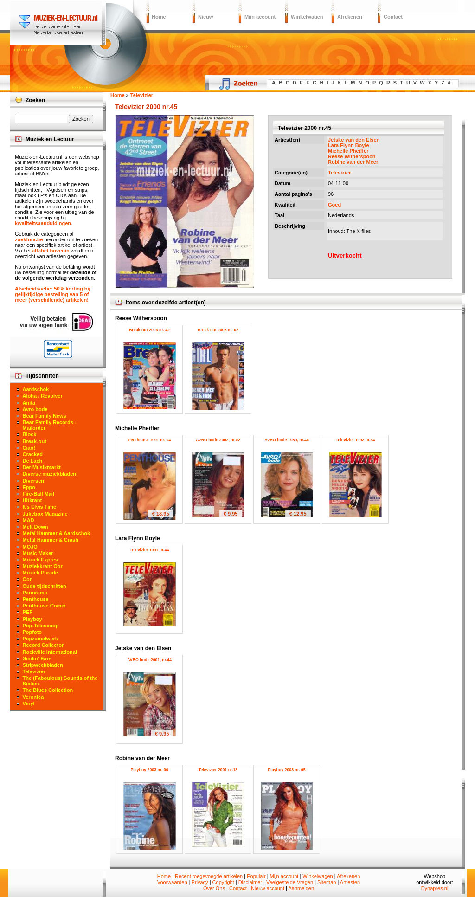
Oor (27, 579)
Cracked (33, 454)
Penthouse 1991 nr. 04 (149, 440)
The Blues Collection (48, 690)
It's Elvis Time (40, 507)
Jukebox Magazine (45, 513)
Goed (334, 204)
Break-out (34, 441)
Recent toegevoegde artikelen (209, 876)
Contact (393, 16)
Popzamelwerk (40, 638)
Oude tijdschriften (44, 586)
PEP (28, 612)
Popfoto (32, 632)
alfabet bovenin (51, 250)
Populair (256, 876)
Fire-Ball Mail (38, 494)
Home (159, 16)
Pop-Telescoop (41, 625)
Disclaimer (250, 882)
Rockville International (50, 652)
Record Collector (43, 645)
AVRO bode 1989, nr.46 (286, 440)
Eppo (29, 487)
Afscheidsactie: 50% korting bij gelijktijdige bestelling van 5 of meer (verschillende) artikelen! (52, 294)
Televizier (339, 172)
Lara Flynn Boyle (348, 145)
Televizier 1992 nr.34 (355, 440)
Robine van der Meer (353, 162)
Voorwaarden (172, 882)
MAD (28, 520)
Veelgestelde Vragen (289, 882)
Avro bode (35, 409)
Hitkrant (32, 500)
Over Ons (214, 888)
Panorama (35, 592)
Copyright (223, 882)
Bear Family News (44, 416)
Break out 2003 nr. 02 (218, 330)
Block (30, 434)
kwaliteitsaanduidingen (43, 223)
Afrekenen (349, 16)
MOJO (30, 546)
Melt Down (35, 526)
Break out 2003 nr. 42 (149, 330)
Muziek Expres (40, 559)
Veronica (33, 697)
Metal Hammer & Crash (50, 539)
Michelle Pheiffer (348, 151)
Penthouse (36, 599)
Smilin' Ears (37, 658)
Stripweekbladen (43, 665)
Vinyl (29, 703)
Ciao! (29, 448)
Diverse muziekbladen (50, 474)
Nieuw (205, 16)
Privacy (200, 882)
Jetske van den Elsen (353, 139)
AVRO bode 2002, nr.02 (218, 440)
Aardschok (36, 389)
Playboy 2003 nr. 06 (149, 770)
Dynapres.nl (435, 888)
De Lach (33, 461)
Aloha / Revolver (43, 396)
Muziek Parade (40, 572)
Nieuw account (267, 888)
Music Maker (38, 553)
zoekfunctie (29, 239)
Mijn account (260, 16)
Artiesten (350, 882)
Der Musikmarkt (42, 467)
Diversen (33, 481)
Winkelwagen (307, 16)
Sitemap (326, 882)
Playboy (32, 619)
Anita (29, 403)
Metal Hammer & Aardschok (56, 533)
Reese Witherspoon (352, 156)
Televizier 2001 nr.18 (218, 770)
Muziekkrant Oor (43, 566)
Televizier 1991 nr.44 (149, 550)
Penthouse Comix (44, 605)
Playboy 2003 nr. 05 (286, 770)
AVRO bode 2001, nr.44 (149, 660)
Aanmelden (301, 888)
